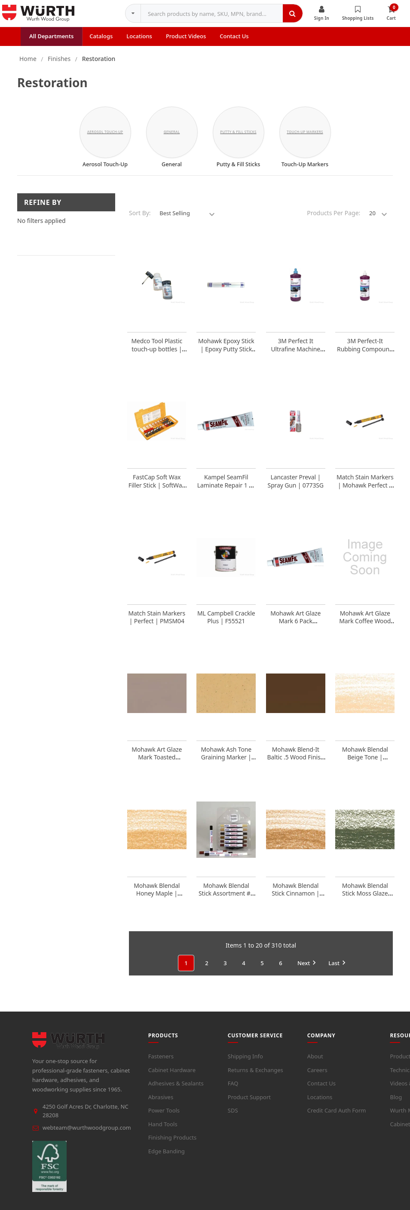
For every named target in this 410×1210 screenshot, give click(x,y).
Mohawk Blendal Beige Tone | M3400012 (365, 763)
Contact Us (321, 1089)
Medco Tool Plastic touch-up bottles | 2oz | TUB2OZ (156, 354)
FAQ (233, 1089)
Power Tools (164, 1116)
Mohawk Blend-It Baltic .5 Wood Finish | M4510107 (295, 763)
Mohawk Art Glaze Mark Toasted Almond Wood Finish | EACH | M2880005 (156, 767)
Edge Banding (166, 1157)
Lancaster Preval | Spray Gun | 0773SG (296, 487)
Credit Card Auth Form (336, 1116)
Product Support (249, 1103)
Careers (317, 1076)
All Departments (51, 42)
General (172, 170)
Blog (396, 1103)
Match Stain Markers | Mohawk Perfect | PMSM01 (365, 491)
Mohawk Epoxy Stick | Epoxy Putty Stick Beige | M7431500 (226, 354)
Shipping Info (245, 1062)
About (315, 1062)
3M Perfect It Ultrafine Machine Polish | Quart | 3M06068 (295, 359)
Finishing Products (172, 1143)
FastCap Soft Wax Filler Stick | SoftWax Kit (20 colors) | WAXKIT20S (157, 495)
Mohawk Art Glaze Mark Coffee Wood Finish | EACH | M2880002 (365, 631)
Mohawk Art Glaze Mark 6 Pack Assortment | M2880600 (295, 631)
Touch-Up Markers (304, 170)
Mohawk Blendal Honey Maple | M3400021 (157, 899)
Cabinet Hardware (172, 1076)
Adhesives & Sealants (176, 1089)
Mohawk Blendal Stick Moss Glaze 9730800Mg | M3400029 (365, 903)
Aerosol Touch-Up (105, 170)
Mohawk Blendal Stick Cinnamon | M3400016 (295, 899)
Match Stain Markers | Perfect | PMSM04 (156, 623)
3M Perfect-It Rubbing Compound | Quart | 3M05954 (365, 354)
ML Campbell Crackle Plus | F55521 (226, 623)
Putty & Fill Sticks (238, 170)
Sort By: (140, 219)
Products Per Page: (333, 219)
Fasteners (161, 1062)
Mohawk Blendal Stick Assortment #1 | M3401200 (226, 899)
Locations (319, 1103)
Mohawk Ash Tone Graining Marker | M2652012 (226, 763)
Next (307, 968)
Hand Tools (162, 1130)
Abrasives (160, 1103)
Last (338, 968)
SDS (233, 1116)
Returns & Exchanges (255, 1076)
